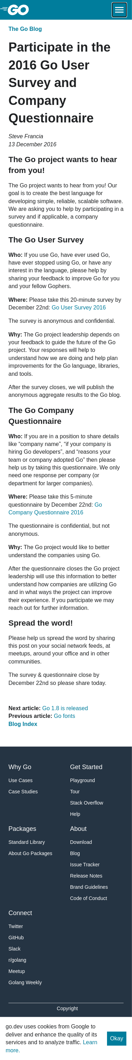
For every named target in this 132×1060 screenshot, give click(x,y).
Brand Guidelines (89, 887)
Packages (22, 828)
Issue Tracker (85, 864)
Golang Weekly (25, 982)
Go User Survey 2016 (79, 308)
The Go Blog (25, 29)
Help (75, 814)
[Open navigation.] (119, 10)
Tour (75, 791)
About (78, 828)
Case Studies (23, 791)
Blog (75, 853)
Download (81, 842)
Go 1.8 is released (65, 708)
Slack (14, 949)
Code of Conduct (88, 898)
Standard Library (26, 842)
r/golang (17, 960)
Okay (116, 1038)
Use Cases (20, 780)
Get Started (86, 767)
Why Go (19, 767)
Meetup (16, 971)
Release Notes (86, 876)
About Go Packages (30, 853)
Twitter (15, 926)
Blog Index (22, 724)
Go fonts (64, 716)
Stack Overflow (86, 803)
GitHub (16, 937)
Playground (82, 780)
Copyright (67, 1008)
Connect (20, 912)
